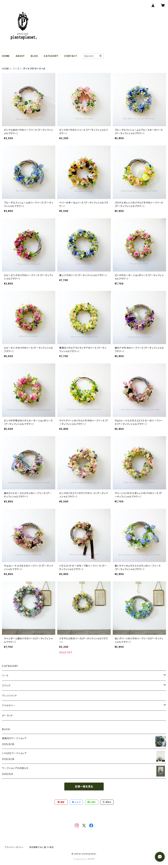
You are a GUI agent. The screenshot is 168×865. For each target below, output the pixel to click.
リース (16, 68)
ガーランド (7, 715)
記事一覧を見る (84, 786)
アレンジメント (9, 695)
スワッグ (6, 685)
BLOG (34, 56)
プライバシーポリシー (14, 847)
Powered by (84, 859)
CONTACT (70, 56)
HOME (6, 56)
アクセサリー (8, 705)
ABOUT (20, 56)
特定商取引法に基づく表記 (41, 847)
